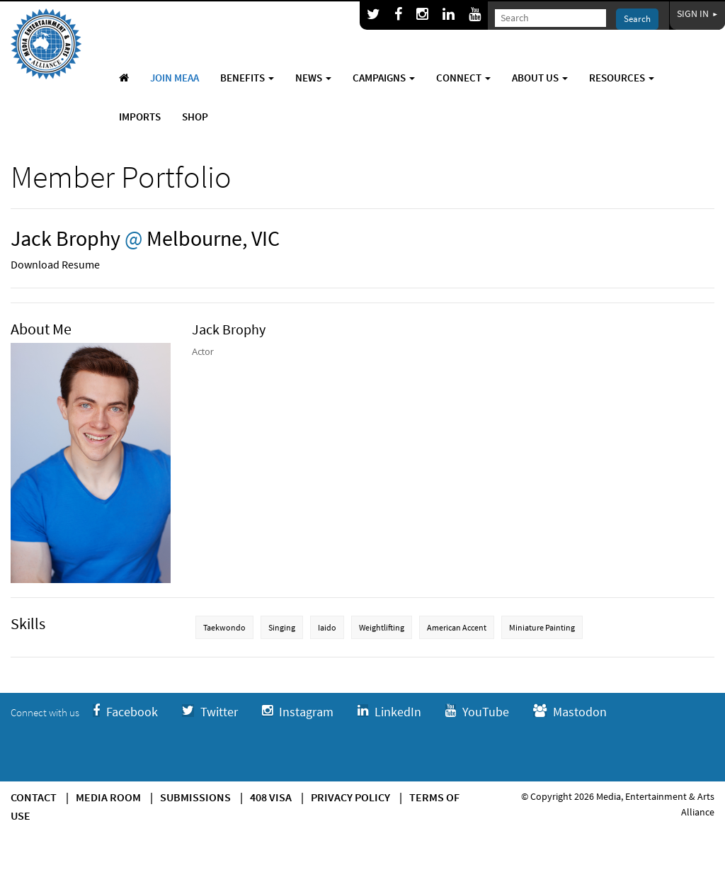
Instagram (297, 712)
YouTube (477, 712)
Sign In (697, 13)
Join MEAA (174, 77)
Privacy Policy (350, 797)
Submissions (195, 797)
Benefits (247, 77)
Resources (621, 77)
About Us (540, 77)
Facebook (125, 712)
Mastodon (570, 712)
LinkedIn (389, 712)
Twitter (210, 712)
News (313, 77)
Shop (195, 116)
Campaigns (384, 77)
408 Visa (271, 797)
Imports (140, 116)
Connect (463, 77)
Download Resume (55, 264)
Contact (34, 797)
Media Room (108, 797)
